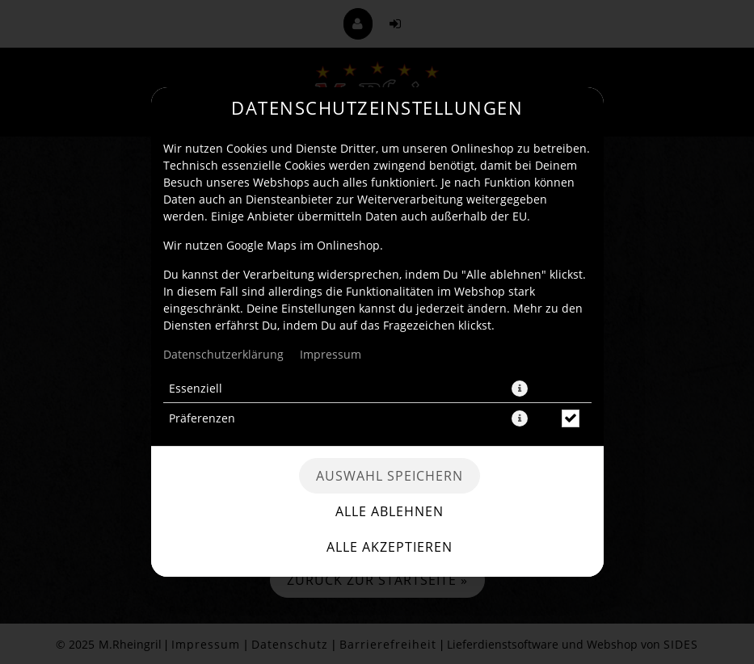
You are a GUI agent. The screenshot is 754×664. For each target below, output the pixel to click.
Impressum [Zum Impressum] (330, 354)
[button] (520, 388)
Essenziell (195, 388)
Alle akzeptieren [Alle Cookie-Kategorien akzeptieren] (389, 547)
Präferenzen (202, 418)
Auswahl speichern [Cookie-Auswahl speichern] (389, 476)
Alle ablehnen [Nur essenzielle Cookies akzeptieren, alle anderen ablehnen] (389, 511)
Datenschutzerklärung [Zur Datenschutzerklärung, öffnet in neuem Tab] (223, 354)
